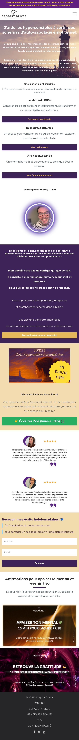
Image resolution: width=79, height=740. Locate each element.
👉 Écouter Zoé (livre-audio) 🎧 (39, 421)
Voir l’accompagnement (39, 175)
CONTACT (39, 703)
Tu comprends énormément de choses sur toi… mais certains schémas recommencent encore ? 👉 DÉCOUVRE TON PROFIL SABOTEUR (39, 4)
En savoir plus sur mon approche (39, 335)
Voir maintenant (39, 147)
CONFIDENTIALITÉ (39, 725)
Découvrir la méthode (39, 119)
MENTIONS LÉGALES (39, 714)
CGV (39, 720)
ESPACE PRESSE (39, 708)
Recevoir (39, 563)
